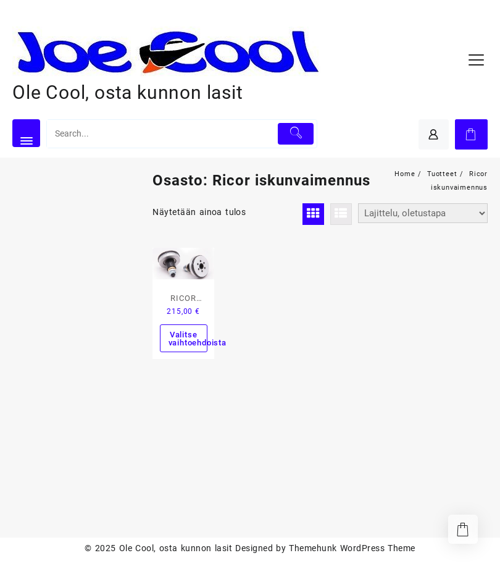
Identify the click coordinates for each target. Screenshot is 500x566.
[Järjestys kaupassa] (423, 213)
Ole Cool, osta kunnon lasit (127, 92)
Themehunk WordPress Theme (352, 548)
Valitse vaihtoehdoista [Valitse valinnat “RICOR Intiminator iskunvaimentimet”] (188, 338)
